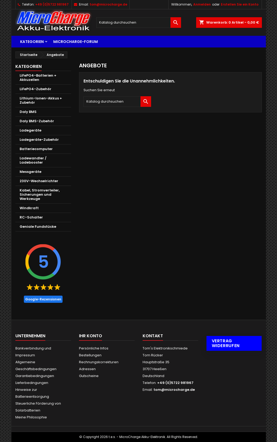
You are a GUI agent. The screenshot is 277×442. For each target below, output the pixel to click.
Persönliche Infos (93, 348)
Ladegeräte (30, 130)
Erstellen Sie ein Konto (239, 4)
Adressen (87, 368)
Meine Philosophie (31, 417)
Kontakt (153, 336)
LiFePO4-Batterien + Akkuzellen (38, 77)
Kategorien (32, 41)
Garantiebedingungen (34, 375)
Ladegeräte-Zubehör (39, 139)
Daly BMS (28, 111)
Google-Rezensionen (43, 299)
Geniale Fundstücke (38, 226)
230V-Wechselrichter (39, 180)
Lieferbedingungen (31, 382)
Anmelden (202, 4)
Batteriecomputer (36, 148)
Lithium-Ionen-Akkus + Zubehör (41, 100)
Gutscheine (89, 375)
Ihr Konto (90, 336)
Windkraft (29, 208)
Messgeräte (30, 171)
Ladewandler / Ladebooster (33, 160)
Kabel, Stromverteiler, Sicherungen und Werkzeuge (40, 194)
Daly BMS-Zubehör (37, 121)
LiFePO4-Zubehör (35, 88)
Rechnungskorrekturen (98, 362)
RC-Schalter (31, 217)
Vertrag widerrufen (226, 343)
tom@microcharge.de (108, 4)
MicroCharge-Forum (75, 41)
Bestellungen (90, 355)
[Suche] (138, 22)
